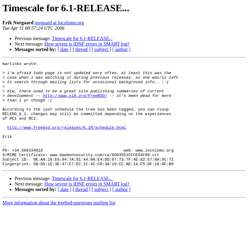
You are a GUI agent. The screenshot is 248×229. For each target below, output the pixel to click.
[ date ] (64, 49)
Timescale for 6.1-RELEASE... (82, 38)
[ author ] (121, 49)
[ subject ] (101, 49)
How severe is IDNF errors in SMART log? (86, 43)
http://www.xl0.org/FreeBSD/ (75, 102)
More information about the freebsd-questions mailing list (58, 223)
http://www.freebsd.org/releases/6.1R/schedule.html (66, 141)
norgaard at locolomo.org (59, 22)
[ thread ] (81, 49)
